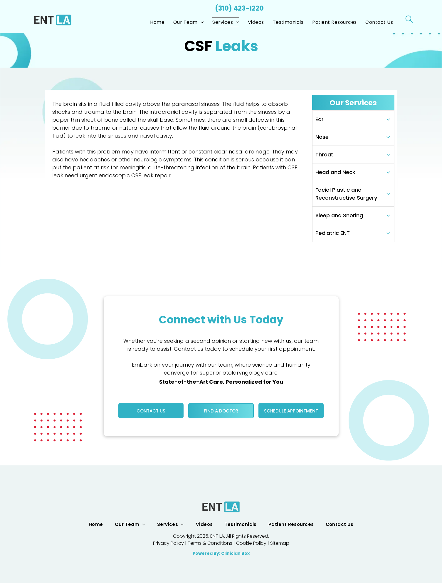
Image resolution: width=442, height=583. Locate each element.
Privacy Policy (168, 543)
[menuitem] (157, 22)
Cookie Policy (251, 543)
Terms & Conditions (210, 543)
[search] (409, 20)
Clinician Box (235, 553)
